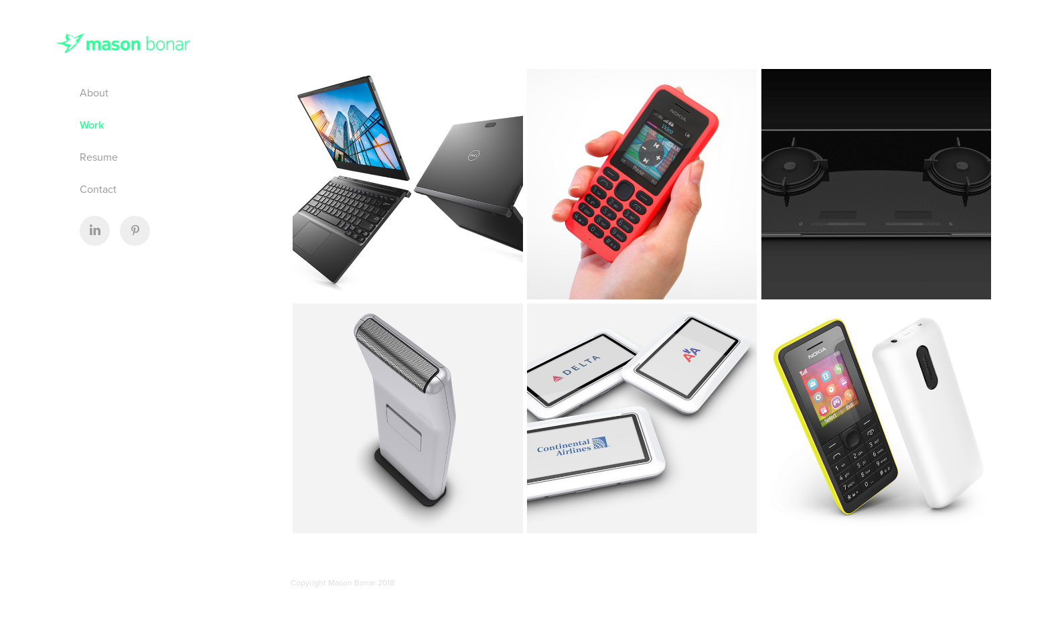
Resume (99, 156)
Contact (98, 189)
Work (92, 125)
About (94, 92)
